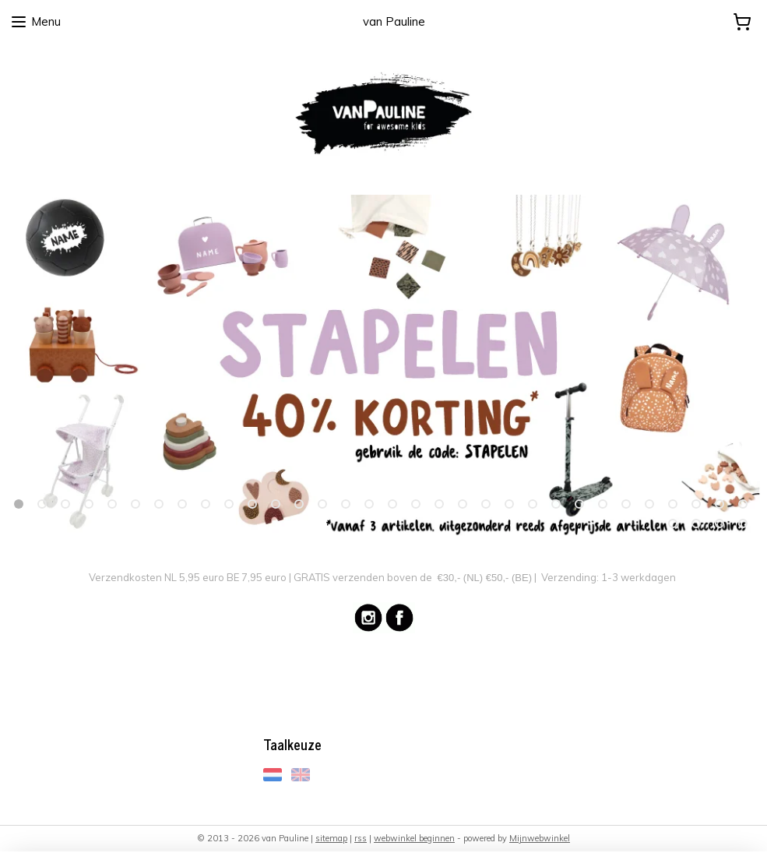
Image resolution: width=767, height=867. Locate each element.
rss (360, 838)
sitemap (331, 838)
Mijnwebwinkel (539, 838)
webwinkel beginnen (414, 838)
